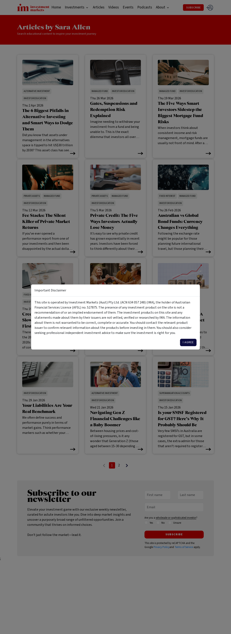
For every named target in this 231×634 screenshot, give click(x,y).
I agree (188, 342)
